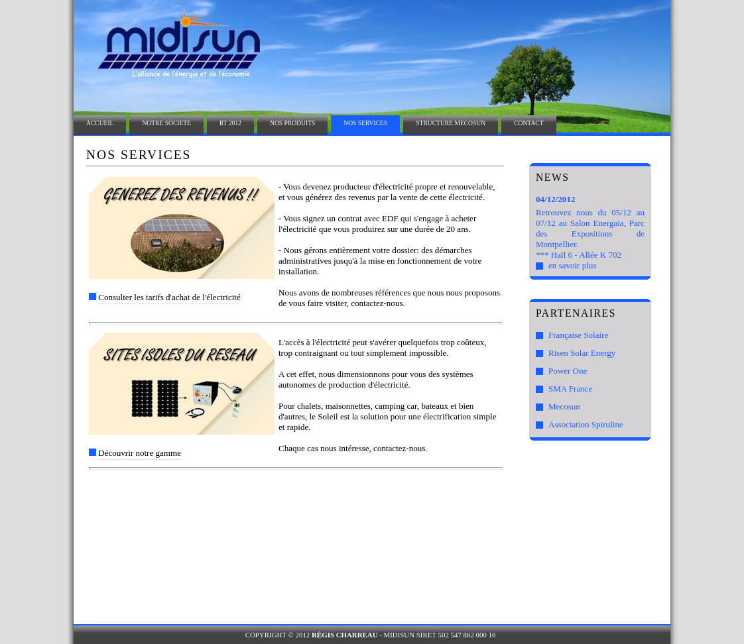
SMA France (570, 389)
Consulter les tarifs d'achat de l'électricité (169, 297)
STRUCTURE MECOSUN (450, 123)
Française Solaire (578, 335)
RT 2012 (230, 123)
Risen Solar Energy (581, 353)
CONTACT (528, 123)
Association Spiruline (585, 424)
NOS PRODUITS (292, 123)
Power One (567, 371)
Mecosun (564, 406)
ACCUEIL (99, 123)
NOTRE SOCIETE (166, 123)
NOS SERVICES (365, 123)
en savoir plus (572, 265)
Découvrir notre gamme (139, 453)
